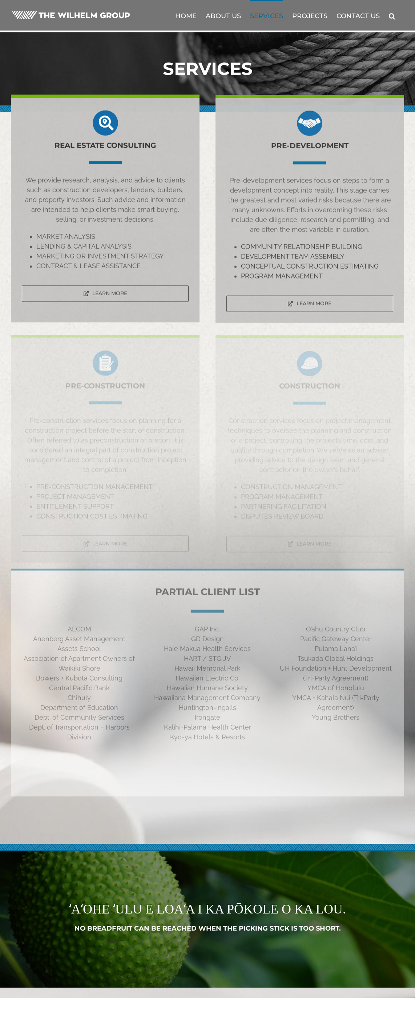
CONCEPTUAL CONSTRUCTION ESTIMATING (310, 267)
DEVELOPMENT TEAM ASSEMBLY (293, 257)
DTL (152, 1014)
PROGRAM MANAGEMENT (282, 277)
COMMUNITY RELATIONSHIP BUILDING (301, 248)
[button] (392, 15)
